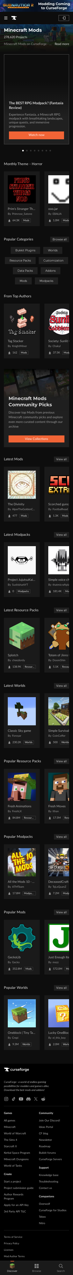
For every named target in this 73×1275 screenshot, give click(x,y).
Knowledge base (48, 1175)
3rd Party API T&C (15, 1211)
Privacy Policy (11, 1243)
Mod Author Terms (14, 1256)
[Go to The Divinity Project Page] (22, 494)
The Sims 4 (10, 1140)
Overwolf (44, 1204)
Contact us (45, 1188)
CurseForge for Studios (52, 1210)
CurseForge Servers (50, 1159)
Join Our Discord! (49, 1120)
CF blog (43, 1133)
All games (9, 1120)
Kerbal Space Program (17, 1153)
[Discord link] (28, 1099)
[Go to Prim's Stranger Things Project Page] (22, 198)
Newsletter (45, 1140)
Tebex (42, 1217)
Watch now (37, 135)
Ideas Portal (46, 1127)
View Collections (36, 439)
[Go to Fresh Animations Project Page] (22, 796)
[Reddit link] (43, 1099)
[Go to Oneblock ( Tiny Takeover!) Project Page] (22, 1022)
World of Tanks (13, 1165)
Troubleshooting (48, 1181)
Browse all (60, 239)
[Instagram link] (6, 1099)
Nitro (42, 1223)
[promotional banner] (36, 6)
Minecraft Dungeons (16, 1159)
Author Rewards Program (13, 1196)
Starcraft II (10, 1146)
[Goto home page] (14, 18)
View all (61, 459)
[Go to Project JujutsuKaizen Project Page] (22, 569)
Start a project (12, 1181)
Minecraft (10, 1127)
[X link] (35, 1099)
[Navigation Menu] (6, 18)
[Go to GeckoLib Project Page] (22, 947)
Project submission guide (18, 1188)
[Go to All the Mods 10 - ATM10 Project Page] (22, 871)
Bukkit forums (47, 1153)
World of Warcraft (15, 1133)
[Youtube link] (21, 1099)
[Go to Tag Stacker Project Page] (22, 331)
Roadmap (44, 1146)
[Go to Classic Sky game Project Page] (22, 720)
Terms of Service (13, 1237)
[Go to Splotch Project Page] (22, 645)
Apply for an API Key (16, 1205)
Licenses (8, 1250)
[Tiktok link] (13, 1099)
